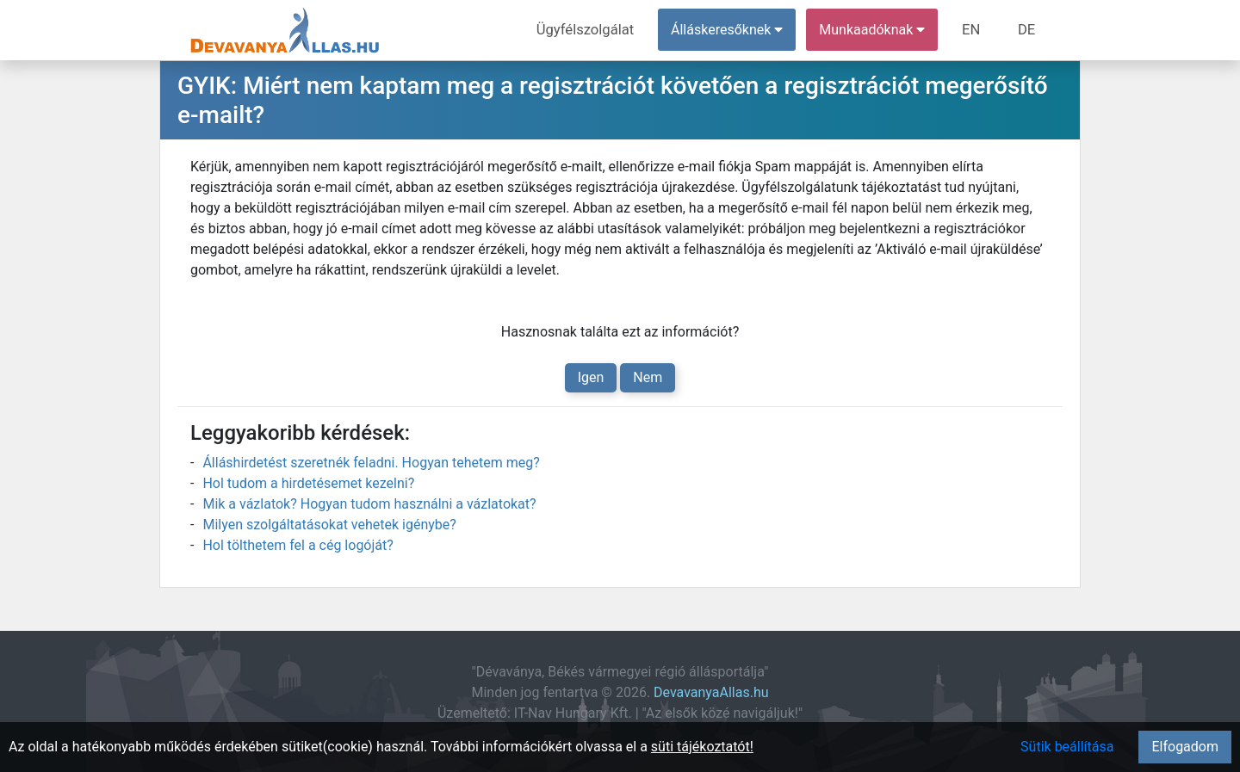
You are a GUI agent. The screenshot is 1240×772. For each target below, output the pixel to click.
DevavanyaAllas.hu (711, 692)
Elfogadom (1184, 746)
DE (1027, 30)
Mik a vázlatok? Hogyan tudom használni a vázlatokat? (369, 504)
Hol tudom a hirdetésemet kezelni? (308, 483)
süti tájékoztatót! (702, 746)
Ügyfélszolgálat (591, 30)
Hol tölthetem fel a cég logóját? (297, 545)
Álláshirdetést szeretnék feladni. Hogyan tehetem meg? (370, 462)
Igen (591, 377)
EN (974, 30)
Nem (647, 377)
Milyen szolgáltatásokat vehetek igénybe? (329, 524)
